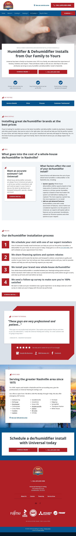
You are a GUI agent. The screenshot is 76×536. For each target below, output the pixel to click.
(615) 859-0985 (64, 248)
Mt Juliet (34, 413)
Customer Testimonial (61, 104)
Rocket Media (40, 534)
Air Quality (33, 13)
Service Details (12, 104)
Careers (32, 500)
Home (3, 13)
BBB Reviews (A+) (43, 355)
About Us (23, 500)
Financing (41, 500)
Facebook (58, 355)
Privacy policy (47, 532)
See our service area (41, 5)
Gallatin (14, 415)
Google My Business (26, 355)
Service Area (51, 500)
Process (42, 104)
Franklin (14, 413)
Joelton (34, 411)
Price (28, 104)
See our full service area (18, 420)
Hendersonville (36, 409)
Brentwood (15, 406)
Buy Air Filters (43, 13)
